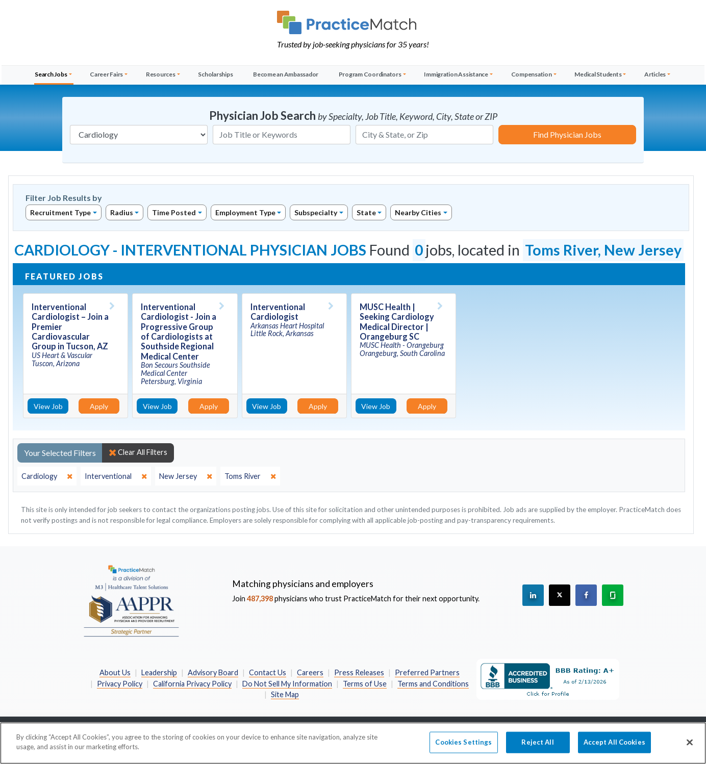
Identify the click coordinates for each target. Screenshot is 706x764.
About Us (115, 672)
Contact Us (267, 672)
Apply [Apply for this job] (99, 406)
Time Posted (174, 212)
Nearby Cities (418, 212)
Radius (121, 212)
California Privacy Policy (192, 683)
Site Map (285, 694)
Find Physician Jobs (567, 134)
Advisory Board (213, 672)
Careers (310, 672)
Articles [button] (655, 74)
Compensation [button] (531, 74)
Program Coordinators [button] (370, 74)
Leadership (159, 672)
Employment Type (245, 212)
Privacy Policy (119, 683)
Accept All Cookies (614, 747)
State (366, 212)
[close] (46, 476)
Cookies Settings (463, 747)
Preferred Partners (427, 672)
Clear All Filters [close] (138, 452)
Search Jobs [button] (51, 74)
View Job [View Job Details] (48, 406)
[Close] (689, 747)
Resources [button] (160, 74)
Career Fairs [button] (106, 74)
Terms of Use (365, 683)
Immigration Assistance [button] (456, 74)
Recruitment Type (60, 212)
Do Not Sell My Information (287, 683)
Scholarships (215, 74)
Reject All (537, 747)
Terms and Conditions (433, 683)
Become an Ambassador (285, 74)
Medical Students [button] (597, 74)
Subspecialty (315, 212)
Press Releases (359, 672)
